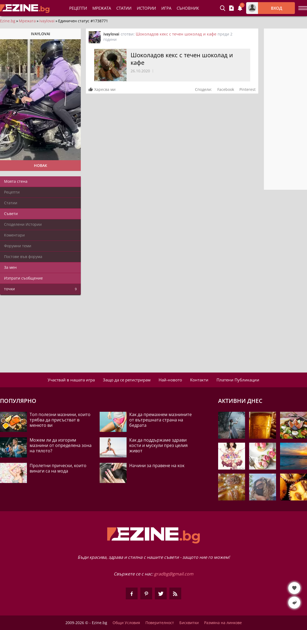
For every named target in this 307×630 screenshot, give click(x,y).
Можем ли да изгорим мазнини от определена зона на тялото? (61, 445)
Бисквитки (189, 623)
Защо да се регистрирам (127, 379)
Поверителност (159, 623)
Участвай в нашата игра (71, 379)
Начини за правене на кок (156, 465)
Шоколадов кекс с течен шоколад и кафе (176, 34)
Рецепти (78, 8)
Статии (123, 8)
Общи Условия (126, 623)
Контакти (199, 379)
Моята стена (15, 181)
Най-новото (170, 379)
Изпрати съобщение (23, 278)
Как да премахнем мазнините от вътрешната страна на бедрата (160, 420)
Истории (146, 8)
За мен (10, 267)
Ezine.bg (7, 21)
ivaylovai (47, 21)
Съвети (11, 213)
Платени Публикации (238, 379)
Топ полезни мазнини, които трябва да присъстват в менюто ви (60, 420)
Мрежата (27, 21)
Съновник (188, 8)
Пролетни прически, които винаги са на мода (58, 468)
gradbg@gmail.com (173, 574)
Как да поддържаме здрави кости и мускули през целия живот (158, 445)
